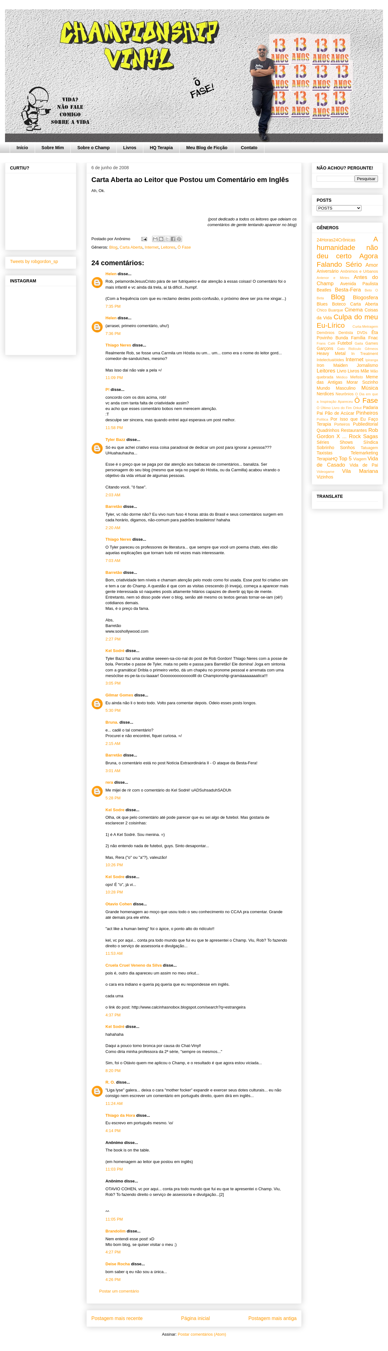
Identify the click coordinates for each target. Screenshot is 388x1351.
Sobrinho (325, 447)
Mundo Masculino (336, 388)
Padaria (370, 407)
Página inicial (195, 1318)
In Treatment (364, 354)
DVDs (362, 333)
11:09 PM (114, 377)
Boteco (339, 303)
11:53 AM (114, 953)
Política (322, 419)
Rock (355, 436)
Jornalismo (367, 365)
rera (109, 782)
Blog (113, 247)
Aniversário (328, 271)
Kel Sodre (115, 809)
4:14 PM (112, 1130)
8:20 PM (112, 1070)
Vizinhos (325, 476)
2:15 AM (112, 743)
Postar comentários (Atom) (202, 1334)
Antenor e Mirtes (333, 278)
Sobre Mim (53, 147)
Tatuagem (369, 448)
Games (371, 343)
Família (358, 337)
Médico (341, 377)
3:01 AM (112, 770)
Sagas (370, 436)
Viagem (359, 459)
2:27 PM (112, 639)
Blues (322, 303)
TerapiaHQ (327, 458)
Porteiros (342, 424)
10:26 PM (114, 865)
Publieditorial (365, 424)
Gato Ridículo (349, 349)
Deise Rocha (117, 1264)
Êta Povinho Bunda (347, 335)
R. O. (110, 1082)
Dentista (346, 333)
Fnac (373, 337)
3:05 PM (112, 683)
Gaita (359, 343)
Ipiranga (371, 360)
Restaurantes (354, 430)
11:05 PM (114, 1219)
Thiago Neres (118, 345)
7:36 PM (112, 333)
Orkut (357, 408)
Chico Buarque (330, 310)
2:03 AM (112, 495)
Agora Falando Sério (347, 260)
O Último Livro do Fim (334, 408)
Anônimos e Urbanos (359, 271)
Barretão (113, 506)
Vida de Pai (364, 465)
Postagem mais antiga (272, 1318)
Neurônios (345, 394)
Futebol (345, 343)
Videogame (325, 471)
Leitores (168, 247)
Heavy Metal (331, 353)
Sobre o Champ (93, 147)
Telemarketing (364, 452)
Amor (371, 265)
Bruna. (111, 722)
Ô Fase (184, 247)
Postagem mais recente (117, 1318)
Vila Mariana (360, 471)
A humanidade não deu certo (347, 247)
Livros (129, 147)
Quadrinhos (328, 430)
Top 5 (345, 459)
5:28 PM (112, 798)
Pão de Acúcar (340, 413)
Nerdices (325, 393)
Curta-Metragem (365, 326)
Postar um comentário (119, 1291)
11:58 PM (114, 427)
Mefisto (356, 377)
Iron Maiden (332, 365)
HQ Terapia (161, 147)
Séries (323, 442)
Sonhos (347, 447)
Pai (320, 413)
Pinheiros (367, 413)
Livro (341, 370)
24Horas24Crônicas (336, 239)
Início (22, 147)
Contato (249, 147)
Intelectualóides (330, 360)
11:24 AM (114, 1103)
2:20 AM (112, 527)
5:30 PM (112, 710)
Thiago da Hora (120, 1115)
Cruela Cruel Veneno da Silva (133, 965)
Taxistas (325, 452)
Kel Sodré (115, 650)
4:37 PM (112, 1015)
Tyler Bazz (115, 439)
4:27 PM (112, 1252)
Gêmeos (371, 349)
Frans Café (326, 343)
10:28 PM (114, 892)
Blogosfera (365, 298)
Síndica (370, 442)
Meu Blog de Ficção (206, 147)
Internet (152, 247)
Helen (110, 273)
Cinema (354, 310)
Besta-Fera (348, 290)
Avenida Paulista (359, 283)
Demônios (325, 333)
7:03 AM (112, 560)
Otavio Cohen (118, 904)
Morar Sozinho (362, 382)
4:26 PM (112, 1279)
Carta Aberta (131, 247)
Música (369, 388)
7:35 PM (112, 306)
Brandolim (115, 1231)
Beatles (324, 289)
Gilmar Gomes (119, 695)
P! (107, 389)
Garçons (325, 348)
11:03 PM (114, 1169)
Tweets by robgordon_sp (34, 261)
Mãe (364, 370)
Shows (346, 442)
